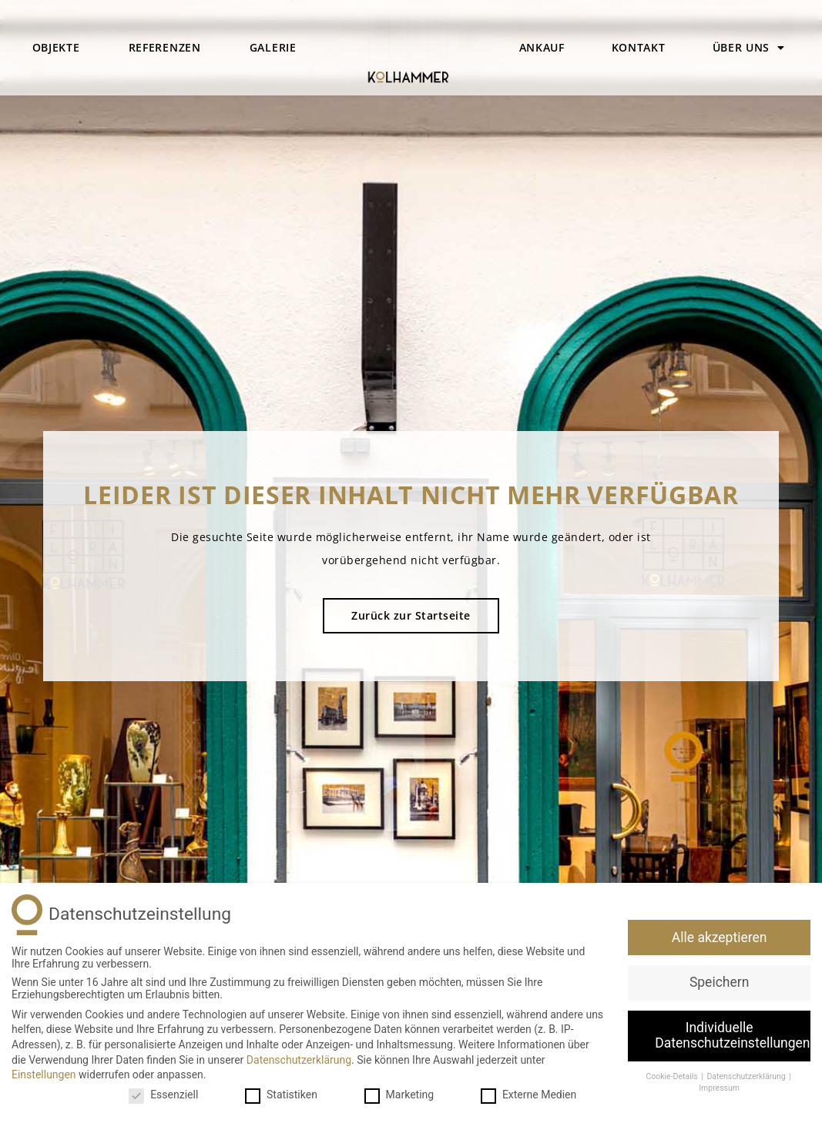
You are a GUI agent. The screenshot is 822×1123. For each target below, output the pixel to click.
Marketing (399, 1094)
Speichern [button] (719, 982)
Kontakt (639, 47)
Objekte (56, 47)
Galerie (273, 47)
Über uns (749, 48)
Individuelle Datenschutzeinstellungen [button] (732, 1035)
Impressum (719, 1088)
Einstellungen (44, 1074)
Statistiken (281, 1094)
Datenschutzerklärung (299, 1060)
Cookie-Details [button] (673, 1076)
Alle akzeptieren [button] (719, 937)
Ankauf (542, 47)
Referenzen (165, 47)
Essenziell (163, 1094)
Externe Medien (528, 1094)
